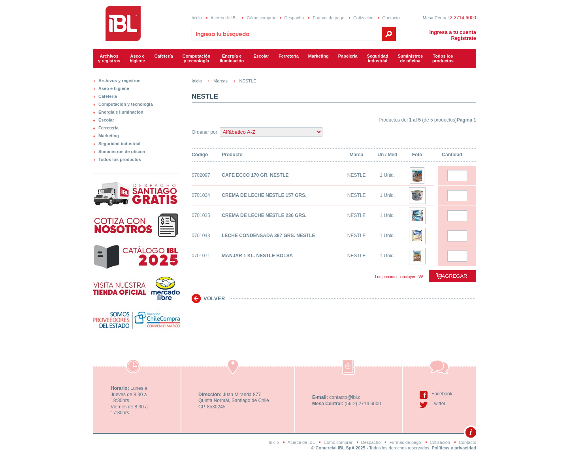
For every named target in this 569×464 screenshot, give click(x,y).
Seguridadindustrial (377, 58)
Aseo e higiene (137, 58)
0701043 (201, 235)
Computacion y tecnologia (125, 104)
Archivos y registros (109, 58)
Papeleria (348, 56)
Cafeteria (107, 96)
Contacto (391, 17)
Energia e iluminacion (120, 112)
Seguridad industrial (119, 143)
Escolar (261, 56)
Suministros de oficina (121, 151)
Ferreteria (108, 127)
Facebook (441, 394)
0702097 (201, 175)
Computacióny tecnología (196, 58)
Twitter (438, 403)
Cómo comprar (261, 17)
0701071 (201, 255)
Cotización (363, 17)
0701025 (201, 215)
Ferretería (289, 56)
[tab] (136, 79)
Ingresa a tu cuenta (453, 32)
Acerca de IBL (224, 17)
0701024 (201, 195)
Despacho (294, 17)
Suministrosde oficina (410, 58)
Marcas (220, 81)
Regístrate (463, 38)
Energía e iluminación (232, 58)
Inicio (197, 17)
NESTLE (356, 175)
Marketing (318, 56)
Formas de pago (328, 17)
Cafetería (163, 56)
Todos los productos (443, 58)
